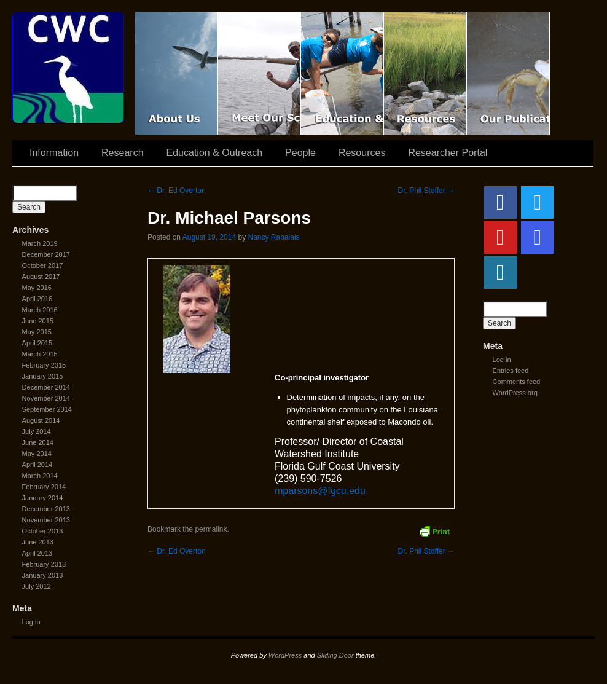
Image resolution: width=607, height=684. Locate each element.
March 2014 (40, 475)
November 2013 (46, 520)
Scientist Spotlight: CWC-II (259, 73)
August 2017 (41, 276)
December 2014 (46, 387)
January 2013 (42, 575)
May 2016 (37, 287)
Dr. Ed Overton (176, 190)
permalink (211, 529)
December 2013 (46, 509)
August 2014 (41, 420)
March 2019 (40, 243)
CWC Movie (176, 73)
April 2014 (37, 464)
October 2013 (42, 531)
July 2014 (36, 431)
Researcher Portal (447, 152)
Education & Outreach (342, 73)
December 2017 (46, 254)
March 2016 (40, 309)
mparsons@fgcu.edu (320, 490)
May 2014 (37, 453)
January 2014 (42, 497)
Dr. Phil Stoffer (426, 190)
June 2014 (37, 442)
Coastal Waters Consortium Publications (508, 73)
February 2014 (44, 486)
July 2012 (36, 586)
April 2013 (37, 553)
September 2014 (47, 409)
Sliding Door (335, 655)
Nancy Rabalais (274, 237)
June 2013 (37, 542)
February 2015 (44, 365)
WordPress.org (515, 392)
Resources (425, 73)
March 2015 (40, 354)
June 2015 (37, 320)
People (300, 152)
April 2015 (37, 343)
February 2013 (44, 564)
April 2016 (37, 298)
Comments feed (517, 381)
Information (54, 152)
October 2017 (42, 265)
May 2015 (37, 332)
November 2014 (46, 398)
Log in (31, 622)
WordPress (285, 655)
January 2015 (42, 376)
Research (122, 152)
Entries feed (511, 370)
